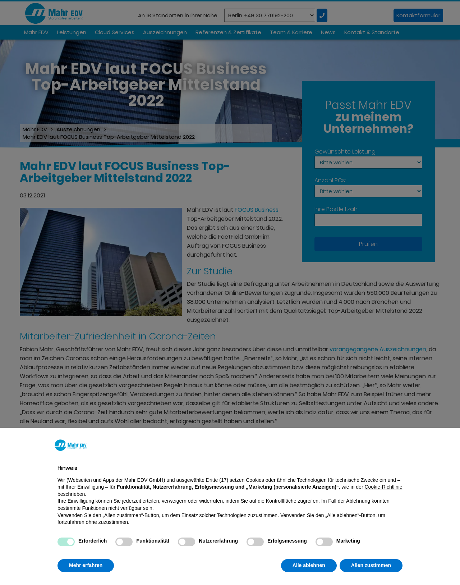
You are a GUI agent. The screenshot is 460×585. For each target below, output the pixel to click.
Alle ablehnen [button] (309, 565)
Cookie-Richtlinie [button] (383, 487)
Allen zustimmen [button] (371, 565)
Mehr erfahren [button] (85, 565)
